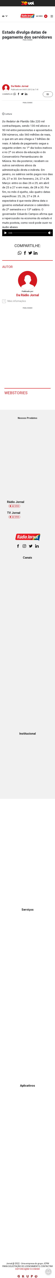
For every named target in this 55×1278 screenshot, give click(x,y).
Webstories (15, 393)
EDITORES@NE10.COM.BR (27, 1269)
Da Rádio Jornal (19, 86)
